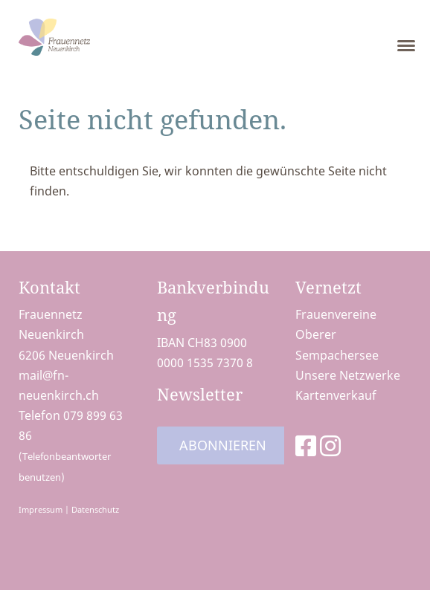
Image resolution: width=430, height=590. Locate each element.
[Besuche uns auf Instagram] (330, 445)
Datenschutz (95, 509)
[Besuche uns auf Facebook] (305, 445)
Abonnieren (222, 445)
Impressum (40, 509)
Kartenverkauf (335, 395)
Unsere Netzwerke (347, 375)
